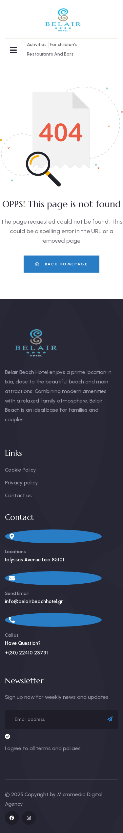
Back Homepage (61, 264)
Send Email (17, 593)
